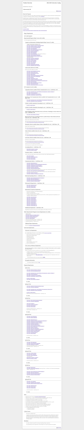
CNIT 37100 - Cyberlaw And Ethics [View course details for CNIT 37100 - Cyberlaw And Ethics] (31, 60)
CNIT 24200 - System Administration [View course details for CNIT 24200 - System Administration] (32, 48)
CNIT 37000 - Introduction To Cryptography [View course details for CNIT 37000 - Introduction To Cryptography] (33, 59)
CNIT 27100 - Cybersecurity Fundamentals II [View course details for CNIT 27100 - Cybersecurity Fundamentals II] (33, 58)
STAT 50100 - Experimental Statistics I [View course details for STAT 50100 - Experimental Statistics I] (31, 217)
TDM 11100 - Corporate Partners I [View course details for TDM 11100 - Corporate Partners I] (31, 198)
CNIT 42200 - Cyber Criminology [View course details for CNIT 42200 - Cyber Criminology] (31, 62)
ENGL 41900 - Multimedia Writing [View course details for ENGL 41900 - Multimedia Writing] (31, 185)
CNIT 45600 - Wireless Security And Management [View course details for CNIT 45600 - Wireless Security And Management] (33, 76)
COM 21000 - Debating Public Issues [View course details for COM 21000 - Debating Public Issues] (32, 163)
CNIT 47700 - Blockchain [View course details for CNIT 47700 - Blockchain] (30, 77)
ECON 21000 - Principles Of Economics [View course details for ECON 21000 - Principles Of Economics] (32, 304)
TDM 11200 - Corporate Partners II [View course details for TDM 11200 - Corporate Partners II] (31, 199)
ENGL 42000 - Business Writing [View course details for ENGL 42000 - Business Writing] (31, 186)
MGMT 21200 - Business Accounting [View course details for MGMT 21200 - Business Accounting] (32, 150)
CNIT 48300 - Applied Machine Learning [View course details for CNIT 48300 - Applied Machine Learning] (32, 78)
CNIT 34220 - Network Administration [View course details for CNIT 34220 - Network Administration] (32, 355)
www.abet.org (42, 16)
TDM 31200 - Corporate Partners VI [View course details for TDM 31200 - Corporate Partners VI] (31, 203)
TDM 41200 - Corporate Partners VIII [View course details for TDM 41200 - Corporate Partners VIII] (32, 205)
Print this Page (59, 427)
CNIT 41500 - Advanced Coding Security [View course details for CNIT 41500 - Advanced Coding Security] (32, 72)
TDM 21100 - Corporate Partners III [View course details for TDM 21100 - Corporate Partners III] (31, 200)
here (39, 262)
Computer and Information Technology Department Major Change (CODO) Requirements (35, 30)
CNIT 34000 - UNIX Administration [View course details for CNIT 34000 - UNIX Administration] (31, 52)
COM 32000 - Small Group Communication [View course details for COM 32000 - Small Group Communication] (32, 328)
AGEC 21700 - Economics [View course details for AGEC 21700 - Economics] (30, 303)
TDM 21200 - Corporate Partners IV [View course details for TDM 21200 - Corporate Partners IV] (31, 201)
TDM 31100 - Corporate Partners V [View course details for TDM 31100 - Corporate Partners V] (31, 202)
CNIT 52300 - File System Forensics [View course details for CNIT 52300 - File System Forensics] (32, 81)
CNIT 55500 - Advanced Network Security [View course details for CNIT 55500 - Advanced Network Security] (32, 83)
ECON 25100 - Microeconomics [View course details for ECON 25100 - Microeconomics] (31, 305)
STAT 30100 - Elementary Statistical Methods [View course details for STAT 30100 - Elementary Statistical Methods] (33, 331)
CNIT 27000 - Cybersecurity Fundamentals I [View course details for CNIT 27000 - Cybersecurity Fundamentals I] (33, 50)
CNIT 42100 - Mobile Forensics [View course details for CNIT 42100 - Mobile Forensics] (31, 74)
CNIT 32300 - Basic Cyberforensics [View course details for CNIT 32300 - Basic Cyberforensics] (31, 61)
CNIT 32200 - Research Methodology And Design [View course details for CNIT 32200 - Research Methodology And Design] (33, 71)
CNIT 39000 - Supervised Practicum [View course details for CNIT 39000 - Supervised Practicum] (31, 197)
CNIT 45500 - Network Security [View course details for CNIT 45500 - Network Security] (31, 63)
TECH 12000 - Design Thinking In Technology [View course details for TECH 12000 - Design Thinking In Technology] (33, 114)
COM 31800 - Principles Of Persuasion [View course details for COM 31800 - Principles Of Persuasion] (32, 172)
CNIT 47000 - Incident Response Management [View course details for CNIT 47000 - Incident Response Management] (33, 64)
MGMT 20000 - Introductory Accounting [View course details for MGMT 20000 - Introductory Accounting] (32, 149)
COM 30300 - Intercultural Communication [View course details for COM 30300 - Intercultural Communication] (32, 167)
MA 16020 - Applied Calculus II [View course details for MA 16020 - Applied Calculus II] (31, 109)
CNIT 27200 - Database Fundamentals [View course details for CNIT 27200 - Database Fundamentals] (32, 51)
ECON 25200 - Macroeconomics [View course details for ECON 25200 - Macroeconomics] (31, 306)
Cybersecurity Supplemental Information (34, 225)
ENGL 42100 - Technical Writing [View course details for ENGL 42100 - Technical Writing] (31, 187)
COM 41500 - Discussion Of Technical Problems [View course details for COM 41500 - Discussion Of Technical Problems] (33, 374)
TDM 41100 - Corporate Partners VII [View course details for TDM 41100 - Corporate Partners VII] (32, 204)
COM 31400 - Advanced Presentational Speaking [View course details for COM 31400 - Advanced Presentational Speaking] (33, 168)
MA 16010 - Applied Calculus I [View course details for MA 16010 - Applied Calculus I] (31, 105)
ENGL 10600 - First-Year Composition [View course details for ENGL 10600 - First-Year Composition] (32, 92)
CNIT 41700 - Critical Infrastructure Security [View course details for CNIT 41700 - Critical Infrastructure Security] (33, 73)
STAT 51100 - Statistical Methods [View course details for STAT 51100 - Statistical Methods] (30, 218)
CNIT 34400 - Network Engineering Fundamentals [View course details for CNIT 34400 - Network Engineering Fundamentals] (33, 343)
